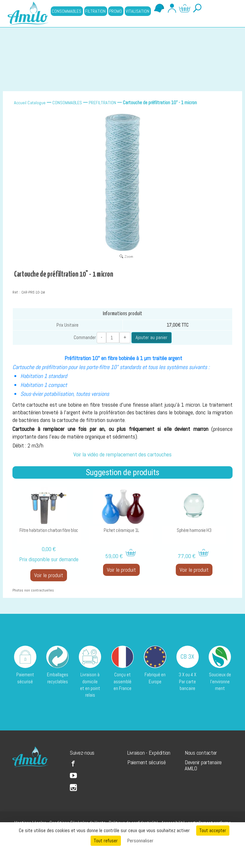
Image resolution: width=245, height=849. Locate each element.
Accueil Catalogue (30, 102)
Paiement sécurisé (146, 762)
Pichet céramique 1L (121, 530)
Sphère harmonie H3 (194, 530)
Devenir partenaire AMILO (203, 765)
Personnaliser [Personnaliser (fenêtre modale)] (140, 840)
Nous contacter (201, 752)
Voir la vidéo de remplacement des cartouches (122, 454)
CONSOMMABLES (66, 11)
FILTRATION (95, 11)
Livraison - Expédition (148, 752)
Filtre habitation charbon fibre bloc (48, 530)
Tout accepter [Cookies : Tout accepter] (212, 830)
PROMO (115, 11)
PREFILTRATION (102, 102)
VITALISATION (137, 11)
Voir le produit (48, 575)
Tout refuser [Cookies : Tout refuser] (106, 840)
